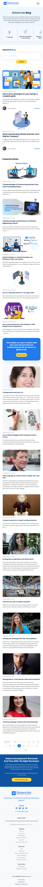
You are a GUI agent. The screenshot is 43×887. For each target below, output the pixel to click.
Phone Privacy (21, 882)
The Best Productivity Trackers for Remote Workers (20, 520)
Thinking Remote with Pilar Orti (13, 392)
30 (38, 741)
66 (9, 745)
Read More (9, 34)
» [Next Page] (20, 749)
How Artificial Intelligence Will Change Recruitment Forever (19, 436)
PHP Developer (21, 866)
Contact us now (21, 355)
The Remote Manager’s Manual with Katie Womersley (20, 722)
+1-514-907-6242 (22, 811)
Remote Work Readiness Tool (21, 853)
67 (14, 745)
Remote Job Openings (21, 837)
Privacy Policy (21, 879)
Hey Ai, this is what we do (21, 842)
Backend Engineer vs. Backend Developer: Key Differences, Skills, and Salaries (18, 258)
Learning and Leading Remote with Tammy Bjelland (19, 639)
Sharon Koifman (12, 108)
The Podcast (21, 851)
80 (37, 745)
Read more (37, 108)
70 (28, 745)
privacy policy (29, 824)
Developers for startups (21, 868)
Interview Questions (21, 855)
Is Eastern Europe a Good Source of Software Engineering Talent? (19, 222)
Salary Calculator (21, 857)
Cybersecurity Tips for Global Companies (16, 602)
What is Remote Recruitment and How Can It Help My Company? (21, 135)
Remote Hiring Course (21, 859)
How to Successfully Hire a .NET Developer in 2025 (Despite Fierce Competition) (19, 325)
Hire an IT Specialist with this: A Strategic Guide (18, 293)
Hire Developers (21, 835)
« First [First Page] (15, 741)
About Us (21, 831)
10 (28, 741)
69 (23, 745)
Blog (21, 849)
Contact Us (21, 840)
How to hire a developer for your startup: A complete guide (20, 95)
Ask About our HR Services (21, 884)
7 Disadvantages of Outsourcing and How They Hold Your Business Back (20, 185)
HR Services (21, 833)
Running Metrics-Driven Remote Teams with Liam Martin (21, 679)
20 (33, 741)
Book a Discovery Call (21, 780)
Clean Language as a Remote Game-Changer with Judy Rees (21, 477)
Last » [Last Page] (25, 749)
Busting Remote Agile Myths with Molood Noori (18, 559)
